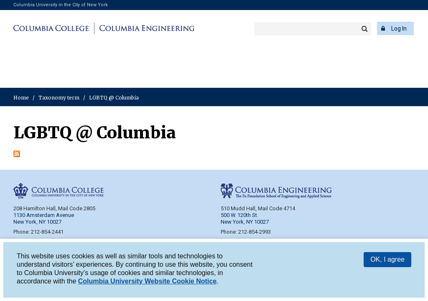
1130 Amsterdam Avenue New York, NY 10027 (43, 218)
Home (21, 97)
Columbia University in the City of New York (60, 5)
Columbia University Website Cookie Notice (147, 281)
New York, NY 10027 (245, 222)
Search (364, 29)
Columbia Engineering (145, 28)
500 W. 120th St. (239, 215)
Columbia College (52, 28)
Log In (399, 28)
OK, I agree (387, 259)
